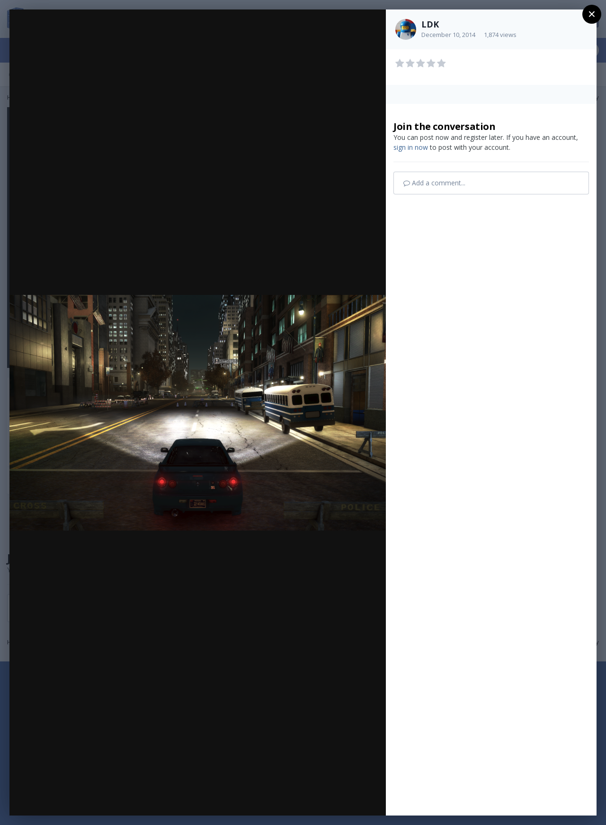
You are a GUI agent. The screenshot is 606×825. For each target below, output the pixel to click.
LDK (430, 24)
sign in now (410, 147)
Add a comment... (434, 182)
